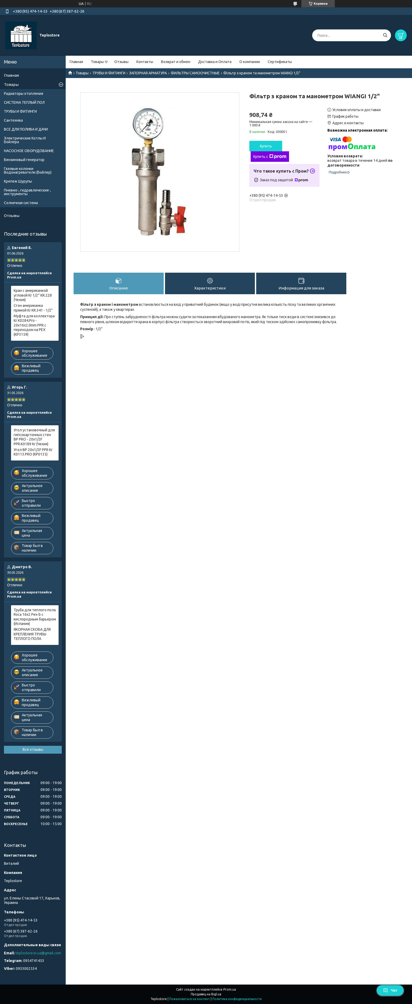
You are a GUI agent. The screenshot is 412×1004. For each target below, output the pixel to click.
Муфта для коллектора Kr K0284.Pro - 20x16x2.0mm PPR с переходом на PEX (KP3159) (34, 325)
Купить (266, 146)
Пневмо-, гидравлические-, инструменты (27, 192)
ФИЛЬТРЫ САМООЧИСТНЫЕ (195, 73)
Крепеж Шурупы (18, 181)
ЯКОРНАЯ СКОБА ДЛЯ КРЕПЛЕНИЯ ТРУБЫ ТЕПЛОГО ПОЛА (32, 634)
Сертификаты (280, 62)
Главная (76, 62)
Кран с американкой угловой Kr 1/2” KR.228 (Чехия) (33, 295)
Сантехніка (13, 120)
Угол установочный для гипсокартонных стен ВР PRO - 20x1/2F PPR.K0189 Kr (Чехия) (34, 437)
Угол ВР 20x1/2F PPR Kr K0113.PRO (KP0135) (33, 452)
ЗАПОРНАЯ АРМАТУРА (148, 73)
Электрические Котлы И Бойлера (25, 140)
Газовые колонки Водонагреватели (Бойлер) (28, 170)
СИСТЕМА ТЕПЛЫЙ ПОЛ (24, 102)
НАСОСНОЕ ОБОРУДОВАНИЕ (29, 151)
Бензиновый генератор (24, 160)
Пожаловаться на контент (189, 999)
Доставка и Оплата (214, 62)
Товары (97, 62)
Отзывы (121, 62)
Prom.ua (229, 989)
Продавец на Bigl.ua (206, 994)
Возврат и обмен (175, 62)
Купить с (269, 156)
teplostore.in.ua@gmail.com (38, 953)
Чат (390, 990)
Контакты (144, 62)
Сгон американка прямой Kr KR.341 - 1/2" (33, 307)
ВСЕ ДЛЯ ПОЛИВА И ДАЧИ (26, 129)
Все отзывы (33, 749)
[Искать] (385, 35)
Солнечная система (21, 203)
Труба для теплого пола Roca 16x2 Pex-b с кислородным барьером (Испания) (35, 617)
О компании (249, 62)
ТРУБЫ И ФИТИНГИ (108, 73)
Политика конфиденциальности (237, 999)
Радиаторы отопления (23, 93)
